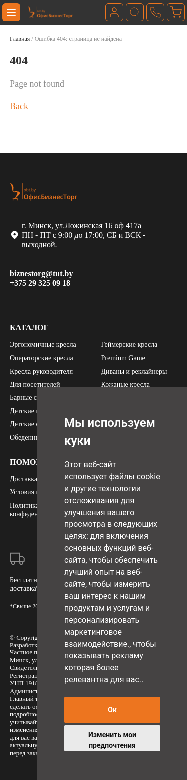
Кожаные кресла (125, 384)
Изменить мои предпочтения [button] (112, 740)
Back (19, 106)
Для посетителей (35, 384)
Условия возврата (35, 492)
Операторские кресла (41, 358)
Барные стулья (31, 397)
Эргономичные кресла (43, 344)
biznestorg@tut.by (41, 273)
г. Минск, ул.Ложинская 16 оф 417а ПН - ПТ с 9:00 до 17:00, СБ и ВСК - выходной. (79, 235)
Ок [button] (112, 710)
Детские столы (32, 424)
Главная (20, 38)
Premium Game (123, 358)
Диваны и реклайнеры (134, 371)
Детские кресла (33, 411)
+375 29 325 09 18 (40, 283)
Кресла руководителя (41, 371)
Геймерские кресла (129, 344)
